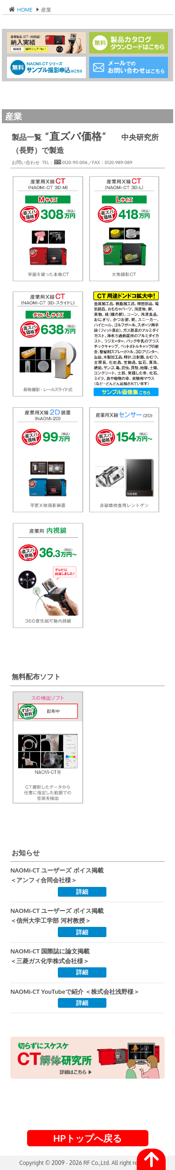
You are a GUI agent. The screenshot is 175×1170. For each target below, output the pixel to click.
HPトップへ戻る (87, 1138)
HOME (24, 9)
